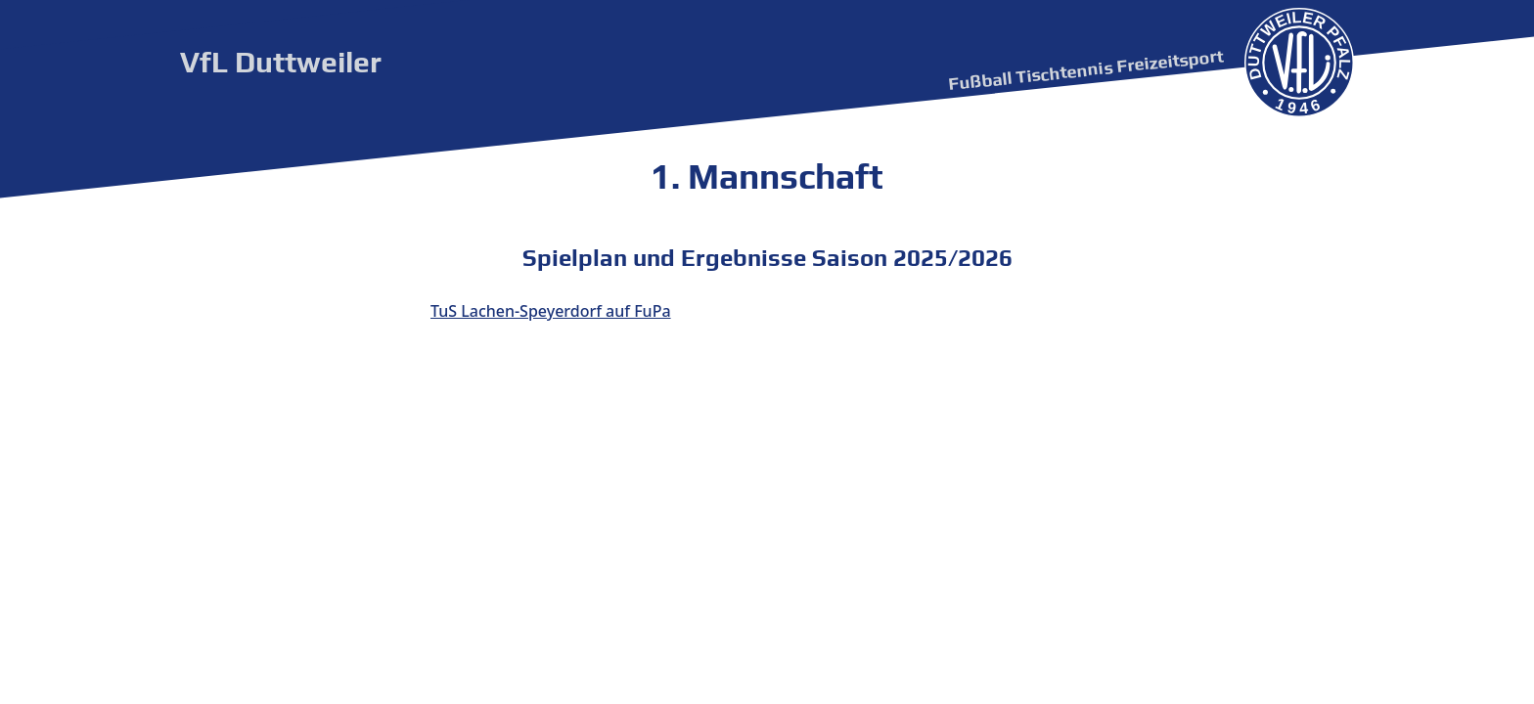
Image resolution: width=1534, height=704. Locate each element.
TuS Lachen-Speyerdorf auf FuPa (550, 311)
